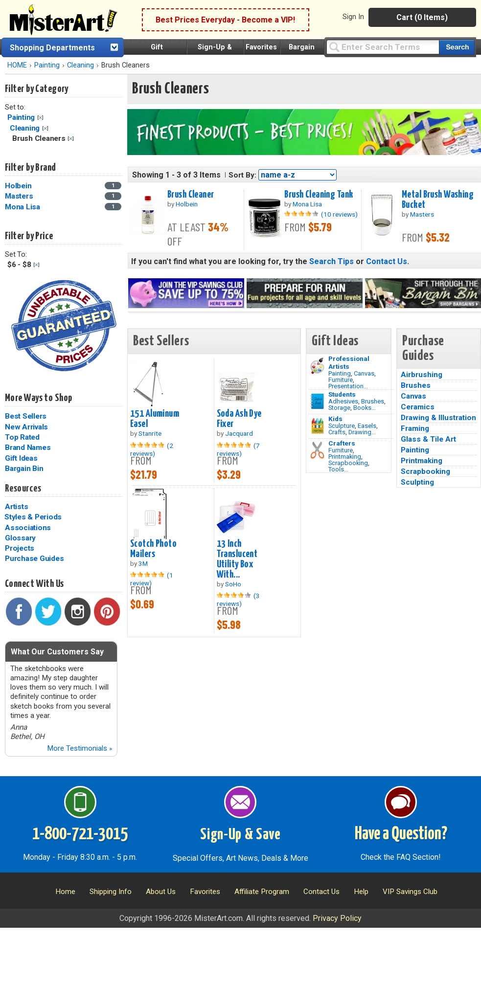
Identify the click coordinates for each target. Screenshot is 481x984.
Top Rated (22, 437)
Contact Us (386, 261)
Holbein (18, 185)
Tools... (338, 469)
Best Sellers (25, 416)
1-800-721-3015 (80, 834)
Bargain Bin (24, 468)
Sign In (353, 16)
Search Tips (331, 261)
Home (65, 891)
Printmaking (344, 456)
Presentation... (348, 386)
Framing (415, 428)
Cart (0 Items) (422, 17)
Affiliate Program (261, 891)
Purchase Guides (34, 558)
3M (143, 563)
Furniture (340, 379)
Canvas (364, 373)
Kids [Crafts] (335, 419)
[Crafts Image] (317, 426)
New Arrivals (26, 427)
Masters (19, 196)
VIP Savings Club (410, 891)
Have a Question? (401, 834)
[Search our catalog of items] (457, 47)
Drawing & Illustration (438, 417)
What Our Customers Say (57, 651)
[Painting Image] (317, 366)
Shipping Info (111, 891)
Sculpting (417, 482)
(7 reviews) (238, 449)
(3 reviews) (238, 599)
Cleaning (80, 65)
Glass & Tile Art (428, 439)
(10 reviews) (339, 214)
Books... (364, 407)
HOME (17, 65)
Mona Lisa (22, 206)
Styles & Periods (33, 517)
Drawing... (362, 432)
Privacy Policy (337, 918)
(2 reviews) (151, 449)
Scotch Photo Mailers (153, 549)
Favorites (261, 47)
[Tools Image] (317, 450)
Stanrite (149, 433)
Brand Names (27, 447)
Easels (367, 425)
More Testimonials (79, 748)
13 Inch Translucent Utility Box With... (237, 559)
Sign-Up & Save (240, 835)
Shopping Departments (52, 47)
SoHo (233, 584)
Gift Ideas (21, 458)
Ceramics (418, 407)
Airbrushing (421, 374)
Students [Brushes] (342, 394)
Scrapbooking (348, 463)
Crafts (336, 432)
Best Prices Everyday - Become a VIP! (225, 19)
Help (361, 891)
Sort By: (242, 175)
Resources (23, 488)
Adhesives (343, 401)
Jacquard (239, 433)
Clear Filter (40, 117)
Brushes (372, 401)
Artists (16, 506)
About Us (161, 891)
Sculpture (341, 425)
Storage (339, 407)
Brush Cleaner (190, 195)
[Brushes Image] (317, 401)
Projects (19, 548)
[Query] (382, 47)
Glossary (20, 538)
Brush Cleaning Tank (318, 195)
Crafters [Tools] (341, 443)
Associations (28, 527)
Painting (47, 65)
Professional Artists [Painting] (348, 362)
